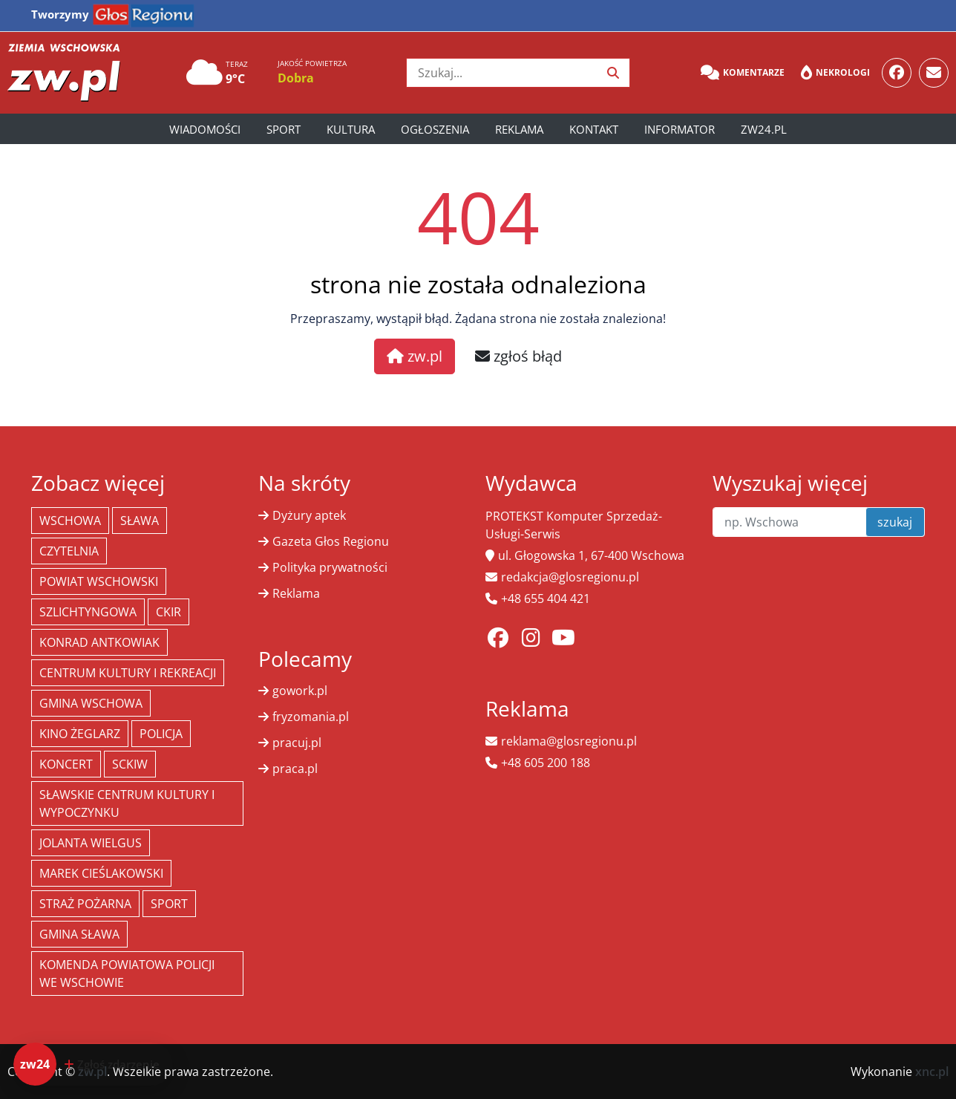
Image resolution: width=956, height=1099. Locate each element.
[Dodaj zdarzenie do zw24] (93, 1064)
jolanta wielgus (90, 843)
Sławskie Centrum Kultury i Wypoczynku (127, 803)
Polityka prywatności (329, 567)
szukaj (894, 522)
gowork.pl (299, 690)
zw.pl (414, 356)
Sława (139, 520)
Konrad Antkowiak (99, 642)
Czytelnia (69, 551)
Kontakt (593, 129)
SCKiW (130, 764)
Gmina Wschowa (91, 703)
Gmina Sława (79, 934)
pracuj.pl (296, 742)
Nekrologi (835, 72)
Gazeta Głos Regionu (330, 541)
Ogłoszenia (435, 129)
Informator (679, 129)
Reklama (519, 129)
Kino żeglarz (79, 733)
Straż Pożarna (85, 904)
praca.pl (295, 768)
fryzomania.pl (310, 716)
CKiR (168, 612)
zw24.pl (764, 129)
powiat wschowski (98, 581)
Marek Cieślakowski (101, 873)
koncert (66, 764)
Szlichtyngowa (88, 612)
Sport (283, 129)
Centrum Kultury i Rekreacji (127, 673)
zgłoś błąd (518, 356)
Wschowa (70, 520)
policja (161, 733)
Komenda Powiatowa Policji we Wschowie (127, 973)
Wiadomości (204, 129)
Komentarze (743, 72)
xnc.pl (932, 1071)
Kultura (351, 129)
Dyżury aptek (309, 515)
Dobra (296, 78)
